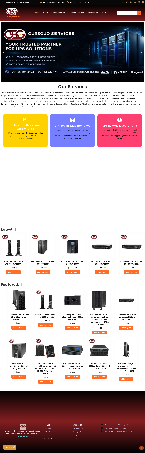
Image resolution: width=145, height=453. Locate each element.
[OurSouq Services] (11, 11)
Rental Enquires (59, 13)
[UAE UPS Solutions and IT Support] (23, 427)
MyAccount (93, 13)
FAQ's (75, 439)
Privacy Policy (78, 432)
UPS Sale (47, 428)
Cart (104, 13)
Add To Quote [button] (13, 272)
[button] (3, 52)
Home (37, 13)
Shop (46, 13)
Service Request (77, 13)
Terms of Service (78, 428)
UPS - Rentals (49, 435)
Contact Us (48, 439)
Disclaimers (77, 435)
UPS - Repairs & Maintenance (54, 432)
